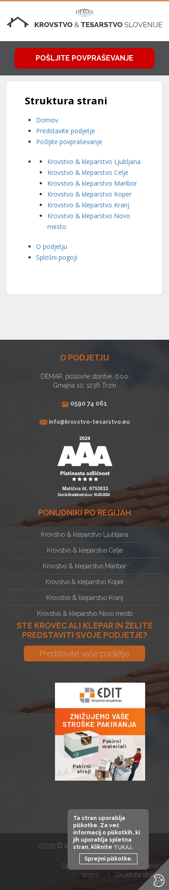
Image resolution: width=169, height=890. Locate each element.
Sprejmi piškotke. (108, 859)
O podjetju (51, 246)
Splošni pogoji (56, 257)
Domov (47, 120)
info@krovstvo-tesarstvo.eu (89, 422)
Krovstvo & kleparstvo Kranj (88, 205)
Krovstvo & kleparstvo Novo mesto (84, 613)
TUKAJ (122, 847)
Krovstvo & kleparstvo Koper (89, 194)
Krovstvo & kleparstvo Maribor (92, 183)
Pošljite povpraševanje (84, 58)
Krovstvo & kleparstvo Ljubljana (94, 161)
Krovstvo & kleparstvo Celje (87, 172)
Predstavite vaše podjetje (84, 653)
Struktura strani (136, 874)
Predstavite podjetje (65, 130)
